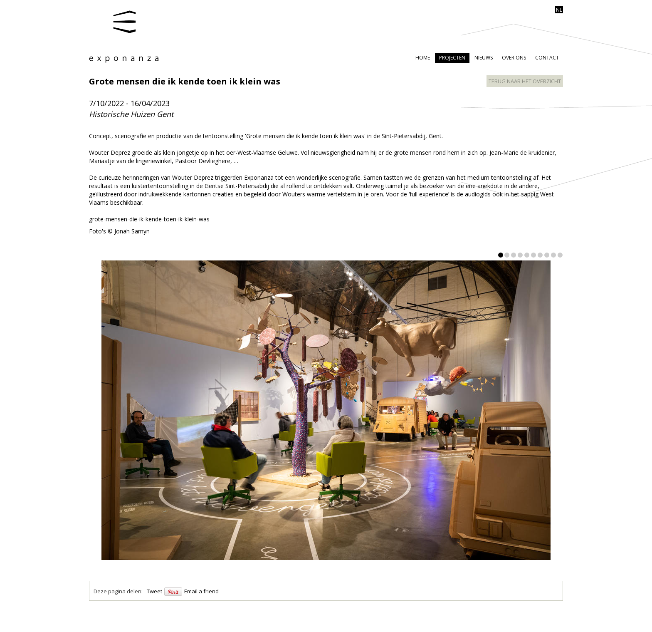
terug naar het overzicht (525, 81)
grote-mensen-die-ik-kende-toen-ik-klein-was (149, 219)
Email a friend (201, 591)
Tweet (154, 591)
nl (559, 9)
